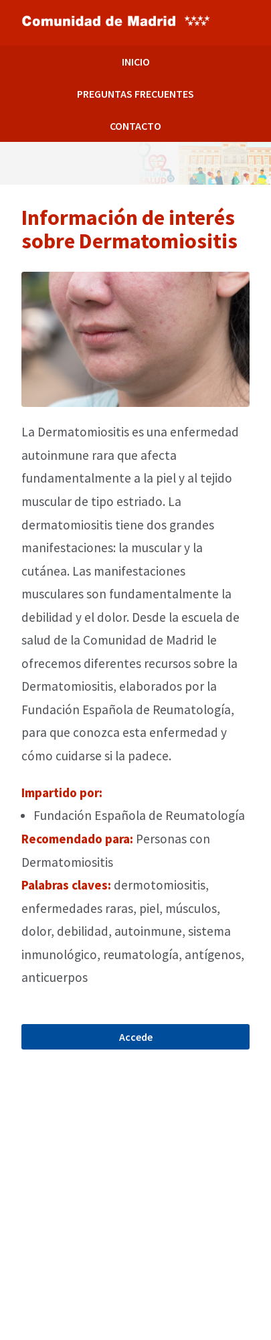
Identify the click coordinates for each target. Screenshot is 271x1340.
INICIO (136, 61)
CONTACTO (135, 126)
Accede (136, 1036)
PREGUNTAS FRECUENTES (135, 93)
